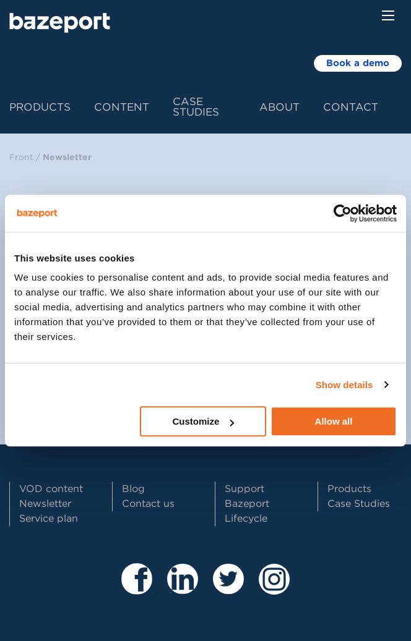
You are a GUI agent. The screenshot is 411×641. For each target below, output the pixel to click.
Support (244, 489)
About (279, 107)
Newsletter (67, 157)
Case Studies (196, 106)
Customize (203, 421)
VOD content (51, 489)
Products (40, 107)
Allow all (334, 421)
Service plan (48, 518)
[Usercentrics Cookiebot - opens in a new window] (342, 213)
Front (21, 157)
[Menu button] (388, 15)
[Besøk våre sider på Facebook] (137, 589)
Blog (133, 489)
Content (121, 107)
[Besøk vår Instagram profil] (274, 589)
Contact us (148, 503)
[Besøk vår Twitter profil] (228, 589)
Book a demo (357, 63)
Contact (350, 107)
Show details (344, 385)
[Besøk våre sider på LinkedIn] (183, 589)
